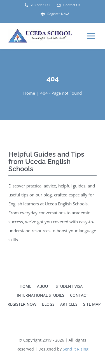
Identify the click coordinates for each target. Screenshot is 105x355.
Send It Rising (75, 349)
